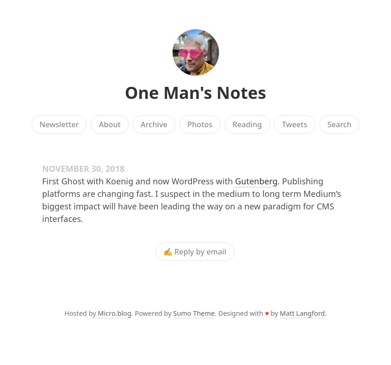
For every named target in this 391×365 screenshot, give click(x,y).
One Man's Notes (195, 92)
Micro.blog (114, 313)
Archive (154, 124)
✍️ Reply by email (194, 252)
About (110, 124)
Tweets (294, 124)
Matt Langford (302, 313)
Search (339, 124)
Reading (247, 124)
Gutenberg (256, 181)
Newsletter (59, 124)
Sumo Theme (194, 313)
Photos (199, 124)
